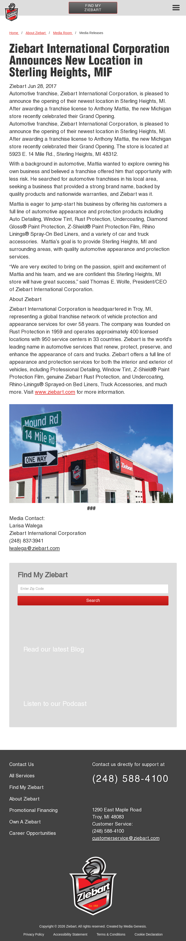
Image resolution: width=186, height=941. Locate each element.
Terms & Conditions (111, 934)
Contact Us (21, 765)
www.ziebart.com (55, 392)
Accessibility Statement (70, 934)
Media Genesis (135, 926)
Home (14, 33)
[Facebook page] (100, 795)
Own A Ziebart (25, 822)
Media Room (63, 33)
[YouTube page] (146, 795)
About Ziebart (36, 33)
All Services (22, 776)
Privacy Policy (33, 934)
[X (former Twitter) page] (115, 795)
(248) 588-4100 (130, 779)
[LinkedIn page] (130, 795)
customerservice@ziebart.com (125, 838)
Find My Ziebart (93, 8)
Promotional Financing (33, 811)
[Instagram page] (161, 795)
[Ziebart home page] (11, 12)
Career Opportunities (32, 834)
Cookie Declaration (149, 934)
